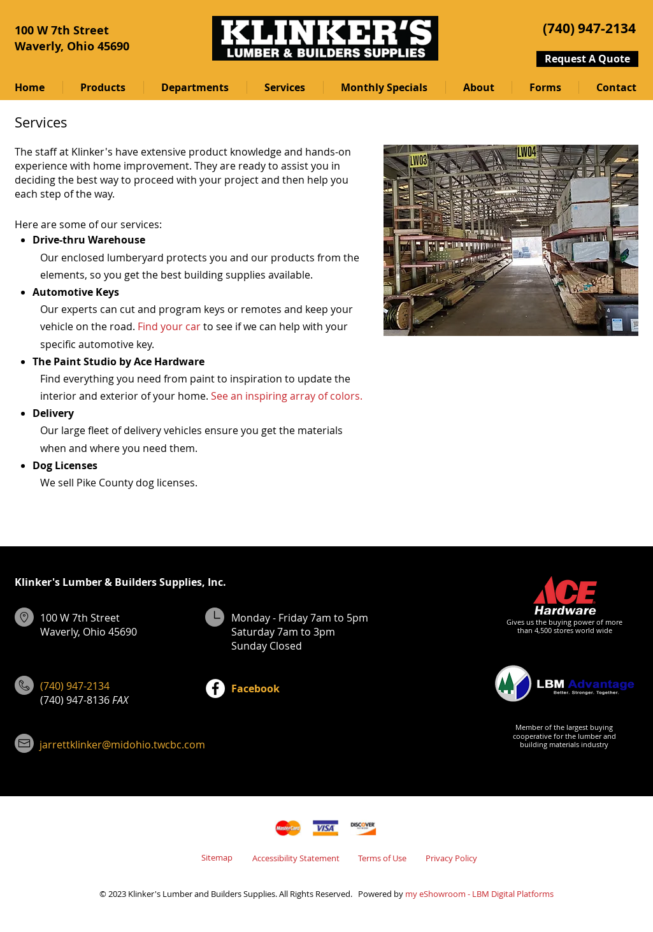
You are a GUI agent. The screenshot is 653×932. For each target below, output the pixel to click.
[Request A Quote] (587, 59)
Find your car (169, 326)
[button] (102, 87)
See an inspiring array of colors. (286, 396)
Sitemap (217, 857)
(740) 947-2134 (75, 686)
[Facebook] (215, 688)
